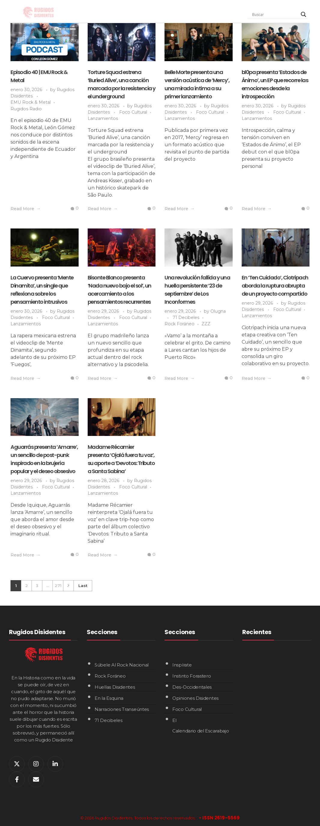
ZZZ (205, 324)
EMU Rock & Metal (31, 102)
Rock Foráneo (180, 324)
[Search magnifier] (303, 14)
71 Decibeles (186, 317)
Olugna (218, 311)
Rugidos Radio (26, 109)
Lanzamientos (103, 118)
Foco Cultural (133, 112)
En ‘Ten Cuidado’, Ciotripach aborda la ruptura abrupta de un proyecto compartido (275, 285)
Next (68, 585)
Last (82, 585)
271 (58, 585)
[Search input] (275, 14)
